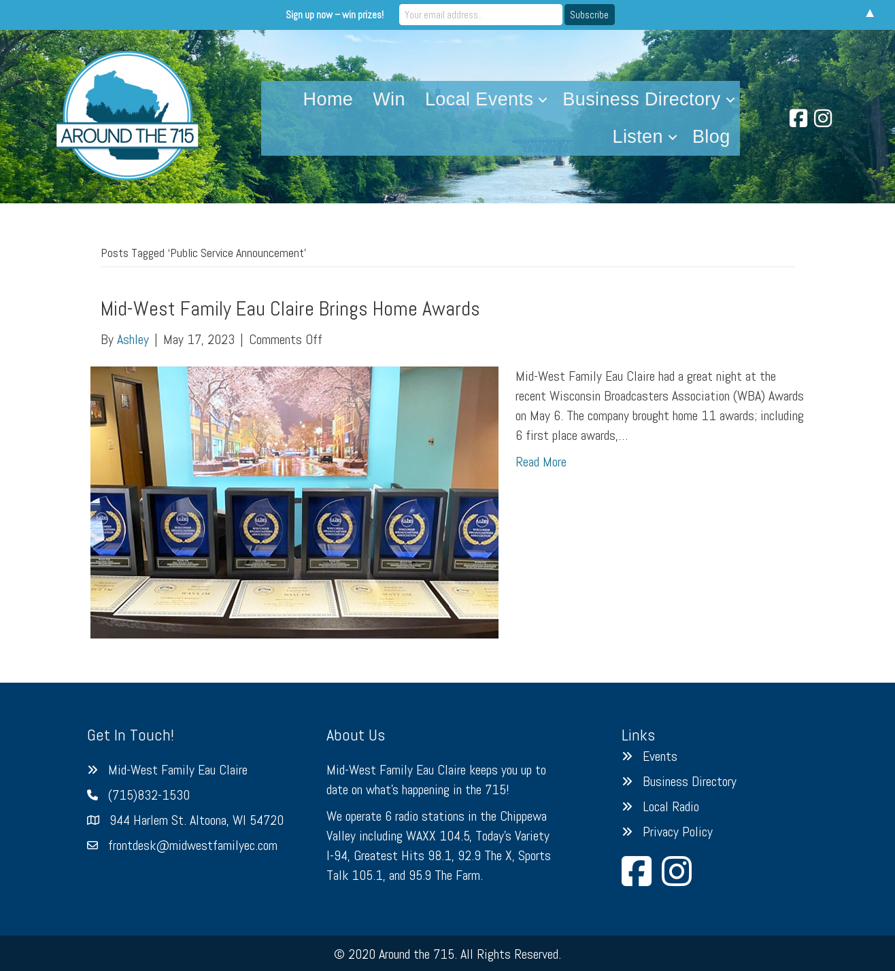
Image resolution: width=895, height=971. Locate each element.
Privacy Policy (678, 831)
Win (389, 99)
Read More (541, 462)
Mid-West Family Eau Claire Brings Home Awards (290, 309)
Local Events (479, 99)
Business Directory (641, 99)
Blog (711, 136)
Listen (638, 136)
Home (328, 99)
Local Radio (671, 806)
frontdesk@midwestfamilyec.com (192, 845)
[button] (542, 99)
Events (660, 756)
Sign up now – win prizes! (335, 14)
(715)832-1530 (149, 795)
